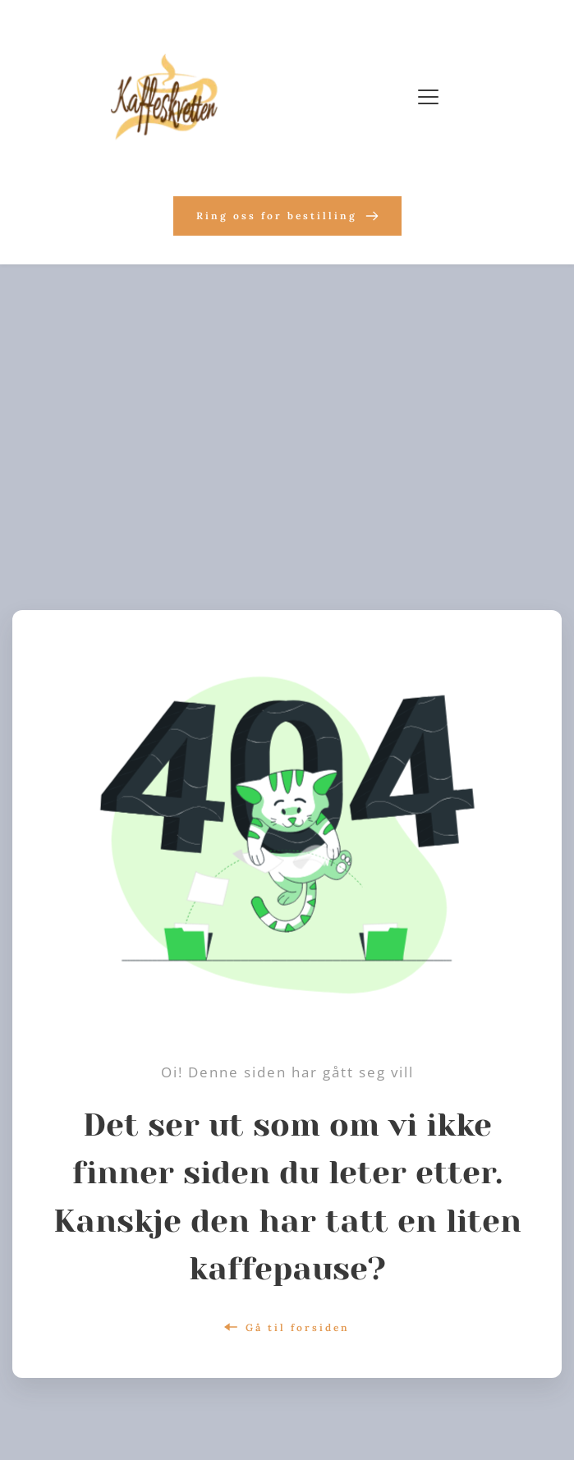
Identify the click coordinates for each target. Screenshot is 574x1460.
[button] (428, 96)
